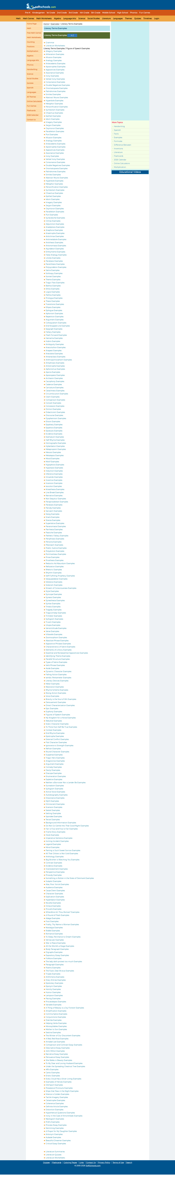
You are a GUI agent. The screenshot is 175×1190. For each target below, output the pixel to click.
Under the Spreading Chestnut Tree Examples (65, 1066)
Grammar (50, 42)
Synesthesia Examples (55, 600)
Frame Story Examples (55, 832)
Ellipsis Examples (53, 307)
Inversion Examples (54, 483)
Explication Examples (55, 897)
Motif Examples (52, 462)
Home (46, 24)
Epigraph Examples (54, 329)
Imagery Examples (54, 122)
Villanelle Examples (54, 634)
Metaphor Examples (54, 104)
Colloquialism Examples (56, 323)
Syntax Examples (53, 603)
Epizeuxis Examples (54, 431)
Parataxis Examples (54, 505)
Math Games (28, 18)
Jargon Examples (53, 125)
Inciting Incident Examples (57, 841)
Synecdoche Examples (55, 218)
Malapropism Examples (56, 449)
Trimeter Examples (54, 616)
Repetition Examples (55, 316)
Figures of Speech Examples (58, 715)
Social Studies (94, 18)
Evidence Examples (54, 434)
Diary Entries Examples (56, 980)
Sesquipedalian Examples (56, 579)
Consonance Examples (55, 82)
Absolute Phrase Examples (57, 640)
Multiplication (32, 51)
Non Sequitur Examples (56, 499)
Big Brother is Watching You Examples (62, 860)
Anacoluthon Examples (56, 347)
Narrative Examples (54, 495)
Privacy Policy (104, 1162)
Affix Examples (52, 1069)
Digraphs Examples (54, 952)
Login (156, 18)
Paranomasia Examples (56, 526)
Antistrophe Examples (55, 366)
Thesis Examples (53, 301)
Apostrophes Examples (55, 67)
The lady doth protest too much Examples (64, 961)
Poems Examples (53, 968)
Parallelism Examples (55, 131)
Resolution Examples (55, 687)
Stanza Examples (53, 520)
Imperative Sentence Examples (59, 838)
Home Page (32, 24)
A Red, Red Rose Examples (57, 1039)
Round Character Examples (57, 752)
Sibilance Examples (54, 582)
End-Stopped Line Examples (58, 326)
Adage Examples (53, 918)
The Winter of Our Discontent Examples (63, 1035)
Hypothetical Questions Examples (60, 1113)
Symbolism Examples (55, 110)
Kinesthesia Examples (55, 489)
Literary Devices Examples (57, 681)
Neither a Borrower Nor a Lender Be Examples (66, 782)
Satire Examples (53, 270)
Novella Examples (53, 903)
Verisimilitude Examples (56, 628)
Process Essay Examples (56, 1125)
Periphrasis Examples (55, 539)
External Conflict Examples (57, 739)
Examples (55, 24)
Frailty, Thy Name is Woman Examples (62, 924)
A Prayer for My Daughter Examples (61, 1131)
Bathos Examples (53, 286)
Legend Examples (53, 844)
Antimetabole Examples (56, 239)
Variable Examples (53, 1005)
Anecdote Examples (54, 354)
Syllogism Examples (54, 619)
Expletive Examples (54, 779)
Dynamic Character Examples (58, 671)
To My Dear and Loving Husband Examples (64, 1063)
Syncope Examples (54, 594)
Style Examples (52, 591)
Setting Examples (53, 813)
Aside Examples (52, 668)
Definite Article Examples (57, 1106)
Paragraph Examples (55, 965)
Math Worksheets (44, 18)
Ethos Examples (52, 289)
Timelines (147, 18)
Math (18, 18)
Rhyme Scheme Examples (57, 690)
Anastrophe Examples (55, 233)
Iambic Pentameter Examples (58, 678)
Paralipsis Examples (54, 261)
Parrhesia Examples (54, 529)
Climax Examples (53, 221)
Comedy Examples (54, 767)
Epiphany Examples (54, 424)
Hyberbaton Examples (55, 446)
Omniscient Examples (55, 804)
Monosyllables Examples (56, 1026)
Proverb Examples (53, 909)
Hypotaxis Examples (54, 468)
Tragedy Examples (54, 610)
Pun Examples (52, 134)
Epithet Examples (53, 116)
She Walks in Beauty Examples (59, 1060)
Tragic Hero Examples (55, 758)
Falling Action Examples (56, 674)
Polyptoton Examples (55, 551)
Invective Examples (54, 480)
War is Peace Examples (56, 943)
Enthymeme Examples (55, 252)
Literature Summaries (55, 1152)
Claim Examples (53, 397)
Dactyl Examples (53, 770)
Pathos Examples (53, 295)
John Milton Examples (55, 1051)
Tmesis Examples (53, 607)
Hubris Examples (53, 341)
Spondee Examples (54, 816)
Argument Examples (55, 320)
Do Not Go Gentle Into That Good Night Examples (67, 826)
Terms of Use (118, 1162)
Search (129, 1162)
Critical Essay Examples (56, 1143)
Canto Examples (53, 1073)
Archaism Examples (54, 378)
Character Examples (54, 894)
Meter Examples (53, 684)
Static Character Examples (57, 724)
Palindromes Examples (55, 91)
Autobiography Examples (57, 795)
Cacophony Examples (55, 381)
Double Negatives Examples (58, 85)
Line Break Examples (55, 492)
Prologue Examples (54, 298)
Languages (118, 18)
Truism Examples (53, 622)
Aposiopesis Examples (55, 375)
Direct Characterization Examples (60, 705)
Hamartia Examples (54, 338)
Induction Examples (54, 471)
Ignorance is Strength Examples (59, 745)
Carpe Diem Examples (55, 890)
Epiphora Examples (54, 428)
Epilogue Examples (54, 310)
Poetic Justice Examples (56, 548)
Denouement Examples (56, 702)
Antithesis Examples (54, 242)
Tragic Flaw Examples (55, 283)
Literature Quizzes (53, 1155)
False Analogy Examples (56, 255)
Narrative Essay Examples (57, 1054)
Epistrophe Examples (55, 736)
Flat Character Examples (56, 742)
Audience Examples (54, 887)
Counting (31, 42)
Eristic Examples (53, 1076)
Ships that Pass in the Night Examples (62, 1091)
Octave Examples (53, 906)
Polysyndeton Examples (56, 267)
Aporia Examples (53, 372)
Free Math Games (34, 33)
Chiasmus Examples (54, 113)
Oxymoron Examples (55, 128)
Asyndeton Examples (55, 249)
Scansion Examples (54, 807)
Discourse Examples (54, 415)
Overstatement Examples (57, 869)
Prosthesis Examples (55, 560)
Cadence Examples (54, 384)
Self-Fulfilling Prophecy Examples (60, 576)
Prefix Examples (53, 1122)
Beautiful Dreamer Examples (58, 1140)
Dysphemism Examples (56, 418)
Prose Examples (52, 557)
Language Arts (69, 18)
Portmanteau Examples (56, 554)
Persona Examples (54, 542)
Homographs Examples (56, 443)
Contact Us (91, 1162)
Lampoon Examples (54, 995)
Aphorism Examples (54, 313)
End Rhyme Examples (55, 733)
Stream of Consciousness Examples (61, 588)
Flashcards (118, 156)
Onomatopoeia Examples (57, 88)
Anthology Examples (55, 857)
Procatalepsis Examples (56, 1002)
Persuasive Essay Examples (57, 1057)
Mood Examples (52, 458)
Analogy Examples (54, 60)
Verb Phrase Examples (55, 665)
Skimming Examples (55, 1128)
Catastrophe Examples (55, 1100)
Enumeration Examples (56, 776)
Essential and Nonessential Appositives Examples (67, 653)
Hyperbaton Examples (55, 900)
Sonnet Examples (53, 276)
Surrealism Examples (55, 786)
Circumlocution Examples (57, 394)
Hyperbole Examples (54, 100)
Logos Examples (53, 292)
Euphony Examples (54, 711)
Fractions (30, 47)
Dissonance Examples (55, 798)
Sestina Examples (53, 1032)
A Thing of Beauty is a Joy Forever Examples (65, 1008)
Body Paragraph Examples (57, 949)
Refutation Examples (55, 566)
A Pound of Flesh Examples (57, 915)
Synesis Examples (53, 597)
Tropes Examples (53, 974)
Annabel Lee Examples (55, 1042)
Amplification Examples (56, 1011)
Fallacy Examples (53, 332)
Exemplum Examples (55, 437)
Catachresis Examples (55, 391)
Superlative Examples (55, 523)
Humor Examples (53, 992)
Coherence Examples (55, 1103)
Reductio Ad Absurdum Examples (60, 563)
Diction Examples (53, 409)
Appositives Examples (55, 70)
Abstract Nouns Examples (57, 97)
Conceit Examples (53, 403)
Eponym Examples (54, 986)
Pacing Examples (53, 998)
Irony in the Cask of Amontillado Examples (64, 1116)
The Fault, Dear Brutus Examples (60, 971)
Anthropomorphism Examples (59, 360)
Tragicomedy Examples (56, 613)
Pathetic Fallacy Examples (57, 536)
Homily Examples (53, 989)
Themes (128, 18)
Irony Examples (52, 76)
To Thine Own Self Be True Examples (61, 727)
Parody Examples (53, 508)
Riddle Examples (53, 931)
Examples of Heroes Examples (59, 1082)
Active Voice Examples (55, 792)
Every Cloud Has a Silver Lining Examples (63, 1079)
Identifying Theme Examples (58, 656)
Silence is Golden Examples (57, 1094)
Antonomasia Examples (56, 246)
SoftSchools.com (93, 1166)
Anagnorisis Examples (55, 761)
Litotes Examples (53, 258)
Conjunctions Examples (56, 1017)
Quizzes (137, 18)
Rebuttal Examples (54, 721)
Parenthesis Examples (55, 264)
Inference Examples (54, 474)
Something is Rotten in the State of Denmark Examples (70, 878)
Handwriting (32, 69)
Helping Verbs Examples (56, 1023)
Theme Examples (53, 279)
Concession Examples (55, 406)
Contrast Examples (54, 863)
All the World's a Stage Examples (60, 946)
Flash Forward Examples (56, 335)
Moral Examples (52, 847)
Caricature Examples (55, 387)
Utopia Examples (53, 625)
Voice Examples (52, 696)
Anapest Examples (54, 350)
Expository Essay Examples (57, 955)
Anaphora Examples (54, 230)
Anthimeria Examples (55, 977)
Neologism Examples (55, 1119)
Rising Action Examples (56, 693)
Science (81, 18)
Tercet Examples (53, 819)
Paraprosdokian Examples (57, 502)
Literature (106, 18)
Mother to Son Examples (56, 1029)
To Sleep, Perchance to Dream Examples (63, 937)
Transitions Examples (55, 304)
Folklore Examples (54, 958)
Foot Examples (52, 921)
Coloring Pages (70, 1162)
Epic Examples (52, 708)
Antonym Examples (54, 1134)
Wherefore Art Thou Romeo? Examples (62, 912)
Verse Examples (52, 631)
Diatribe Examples (54, 1020)
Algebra (57, 18)
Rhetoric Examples (54, 570)
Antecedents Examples (55, 63)
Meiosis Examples (53, 452)
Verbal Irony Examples (55, 79)
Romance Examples (54, 934)
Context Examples (53, 730)
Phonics (30, 65)
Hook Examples (52, 835)
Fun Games (144, 12)
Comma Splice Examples (56, 1014)
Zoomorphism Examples (56, 637)
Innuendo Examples (54, 477)
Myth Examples (52, 801)
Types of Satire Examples (56, 662)
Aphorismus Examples (55, 369)
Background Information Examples (61, 823)
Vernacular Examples (55, 940)
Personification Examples (57, 107)
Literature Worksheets (55, 46)
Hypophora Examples (55, 465)
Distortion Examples (54, 1110)
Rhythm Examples (54, 573)
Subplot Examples (53, 881)
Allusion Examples (53, 57)
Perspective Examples (55, 872)
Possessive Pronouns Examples (59, 1088)
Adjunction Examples (55, 224)
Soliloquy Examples (54, 273)
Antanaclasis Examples (55, 357)
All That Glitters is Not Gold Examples (62, 853)
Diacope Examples (54, 773)
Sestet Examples (53, 810)
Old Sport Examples (54, 1085)
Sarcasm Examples (54, 511)
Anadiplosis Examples (55, 227)
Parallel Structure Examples (58, 659)
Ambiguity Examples (55, 344)
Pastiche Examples (54, 532)
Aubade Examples (53, 1137)
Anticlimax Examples (55, 236)
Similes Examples (53, 94)
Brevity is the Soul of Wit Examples (61, 699)
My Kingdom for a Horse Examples (61, 718)
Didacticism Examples (55, 412)
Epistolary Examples (54, 983)
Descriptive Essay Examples (58, 1048)
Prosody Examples (54, 875)
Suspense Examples (54, 755)
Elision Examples (53, 421)
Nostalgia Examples (54, 927)
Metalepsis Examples (55, 455)
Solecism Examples (54, 585)
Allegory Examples (54, 51)
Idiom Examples (53, 119)
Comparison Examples (55, 400)
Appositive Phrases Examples (58, 644)
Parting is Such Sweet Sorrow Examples (63, 850)
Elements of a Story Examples (59, 650)
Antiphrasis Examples (55, 363)
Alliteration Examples (55, 54)
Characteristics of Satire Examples (60, 647)
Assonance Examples (55, 73)
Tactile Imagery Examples (57, 1097)
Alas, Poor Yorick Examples (57, 884)
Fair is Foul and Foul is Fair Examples (62, 829)
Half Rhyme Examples (55, 440)
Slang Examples (52, 514)
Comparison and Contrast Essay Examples (64, 1045)
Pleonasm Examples (54, 545)
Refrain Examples (53, 748)
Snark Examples (52, 517)
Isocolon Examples (54, 486)
